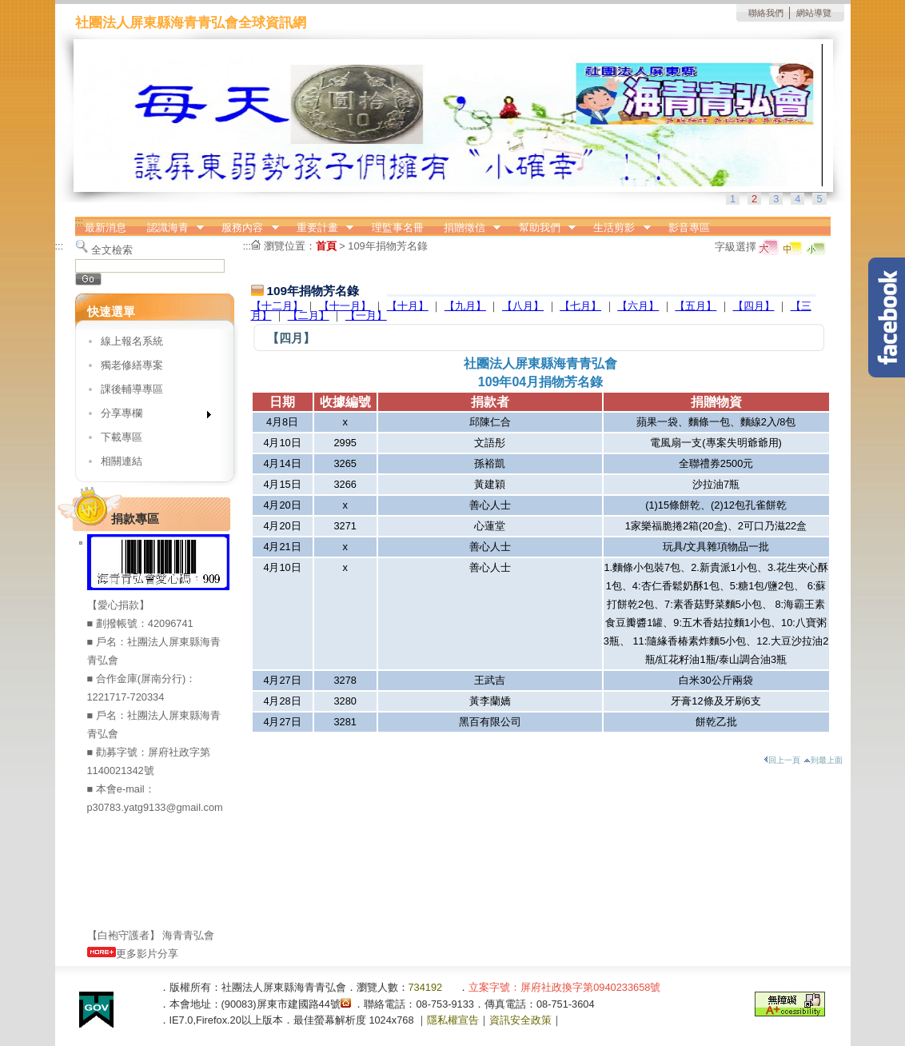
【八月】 (523, 306)
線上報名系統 (132, 341)
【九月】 (465, 306)
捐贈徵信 (466, 228)
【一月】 (366, 315)
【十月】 (408, 306)
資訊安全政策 (520, 1020)
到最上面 (823, 760)
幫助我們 (542, 228)
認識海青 (170, 228)
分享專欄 (151, 416)
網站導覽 (813, 13)
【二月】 (308, 315)
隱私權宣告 (453, 1020)
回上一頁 (781, 760)
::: (79, 222)
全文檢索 (112, 250)
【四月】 (754, 306)
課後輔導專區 (132, 389)
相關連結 (121, 461)
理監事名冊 (398, 228)
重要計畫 (319, 228)
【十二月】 (277, 306)
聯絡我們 (765, 13)
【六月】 (638, 306)
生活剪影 (617, 228)
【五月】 (695, 306)
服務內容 (245, 228)
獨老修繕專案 (132, 365)
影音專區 (689, 228)
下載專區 (121, 437)
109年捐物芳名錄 (387, 246)
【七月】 (580, 306)
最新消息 (105, 228)
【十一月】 (345, 306)
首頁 (326, 246)
